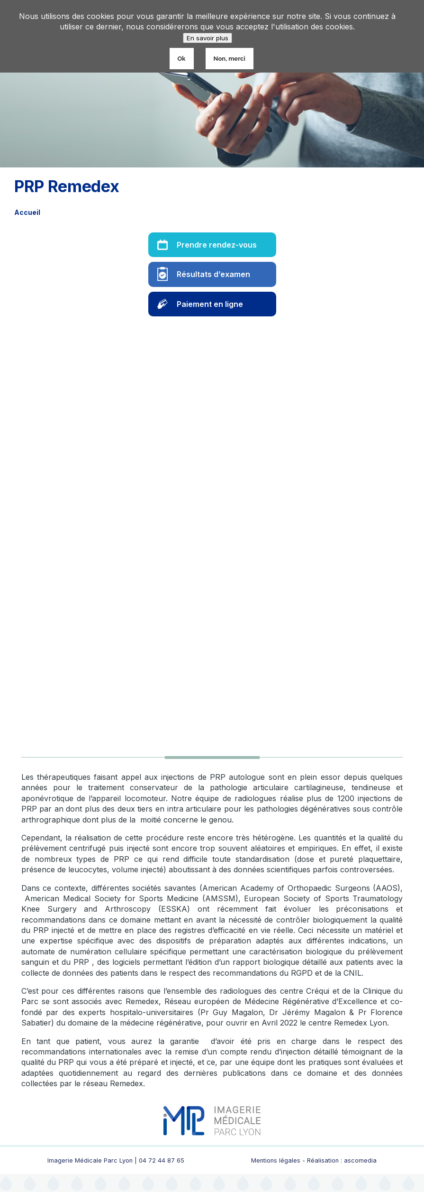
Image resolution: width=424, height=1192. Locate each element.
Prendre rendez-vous (217, 244)
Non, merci (229, 58)
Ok (182, 58)
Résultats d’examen (213, 274)
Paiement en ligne (210, 304)
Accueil (27, 212)
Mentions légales (275, 1160)
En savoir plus (207, 38)
